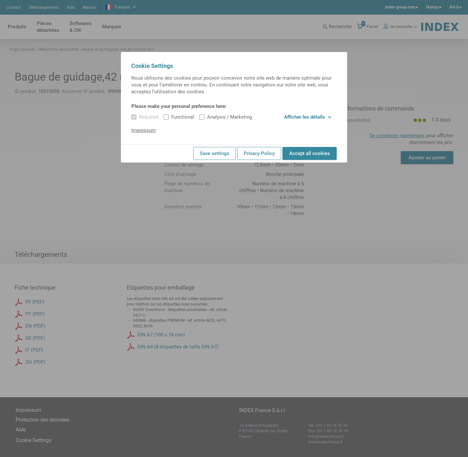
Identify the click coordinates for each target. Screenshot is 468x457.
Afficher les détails (308, 117)
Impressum (143, 130)
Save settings (214, 153)
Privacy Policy (259, 153)
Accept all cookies (309, 153)
